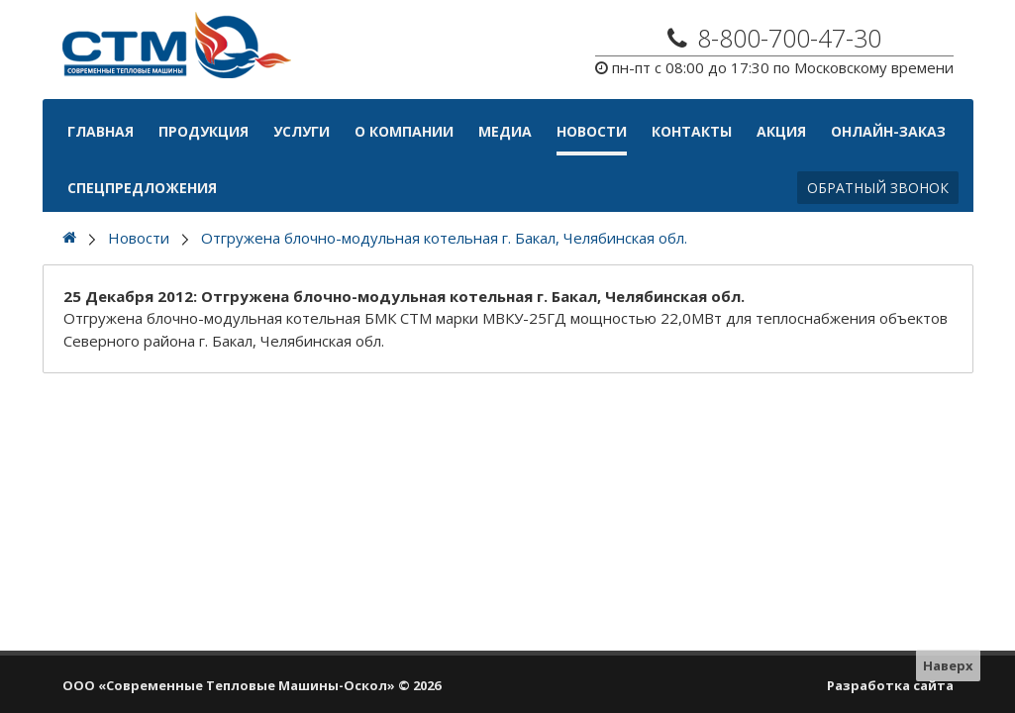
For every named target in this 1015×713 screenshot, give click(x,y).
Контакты (692, 131)
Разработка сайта (890, 685)
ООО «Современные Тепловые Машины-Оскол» (228, 685)
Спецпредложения (142, 187)
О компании (404, 131)
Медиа (505, 131)
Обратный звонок (878, 187)
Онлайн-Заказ (888, 131)
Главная (100, 131)
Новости (592, 131)
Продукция (203, 131)
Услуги (301, 131)
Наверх (948, 665)
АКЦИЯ (781, 131)
